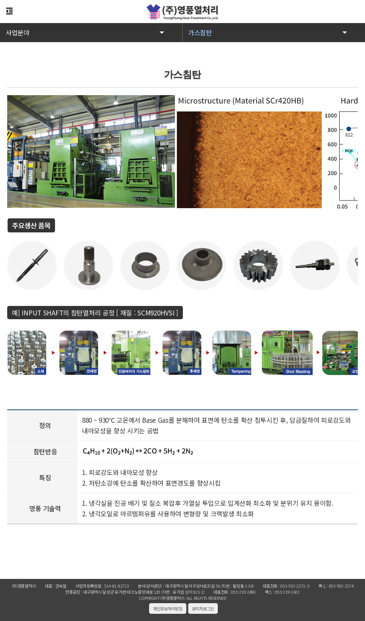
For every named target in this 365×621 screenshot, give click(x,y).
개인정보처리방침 (167, 608)
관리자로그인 (203, 608)
